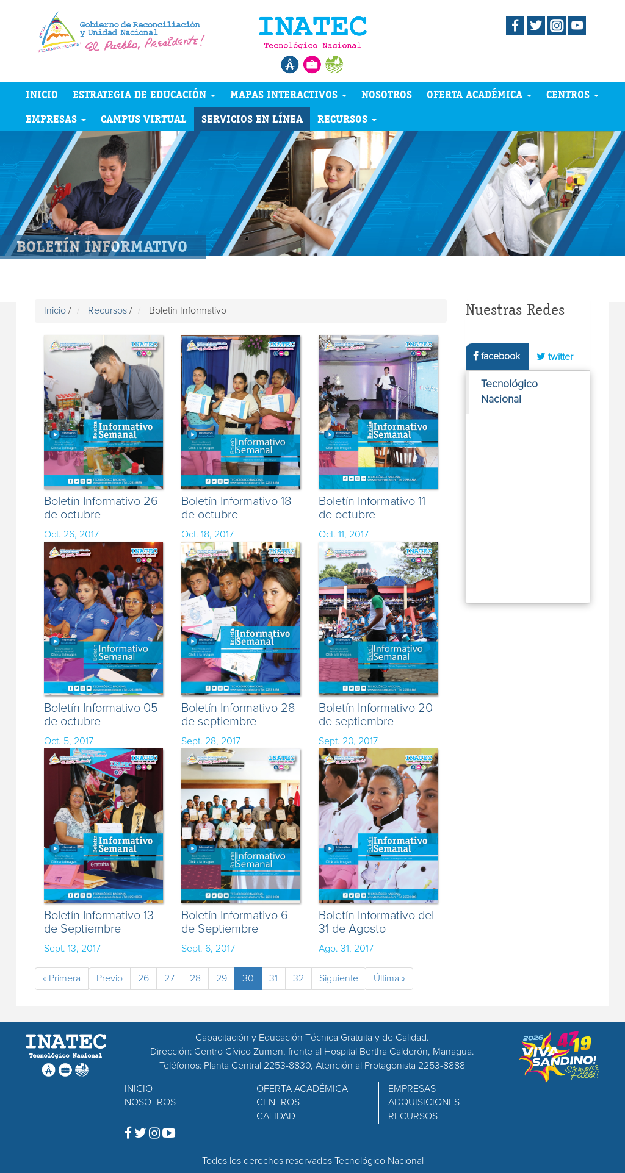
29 (221, 978)
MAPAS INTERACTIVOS (288, 94)
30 (248, 978)
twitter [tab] (554, 356)
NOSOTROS (386, 94)
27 (169, 978)
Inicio (55, 310)
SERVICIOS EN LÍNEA (252, 119)
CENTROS (572, 94)
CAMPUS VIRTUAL (144, 119)
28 (195, 978)
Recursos (107, 310)
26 (143, 978)
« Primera (62, 978)
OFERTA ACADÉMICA (479, 94)
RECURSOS (347, 119)
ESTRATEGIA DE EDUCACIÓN (144, 94)
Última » (389, 978)
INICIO (42, 94)
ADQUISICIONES (424, 1102)
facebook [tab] (496, 356)
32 (298, 978)
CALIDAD (275, 1116)
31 (273, 978)
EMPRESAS (56, 119)
